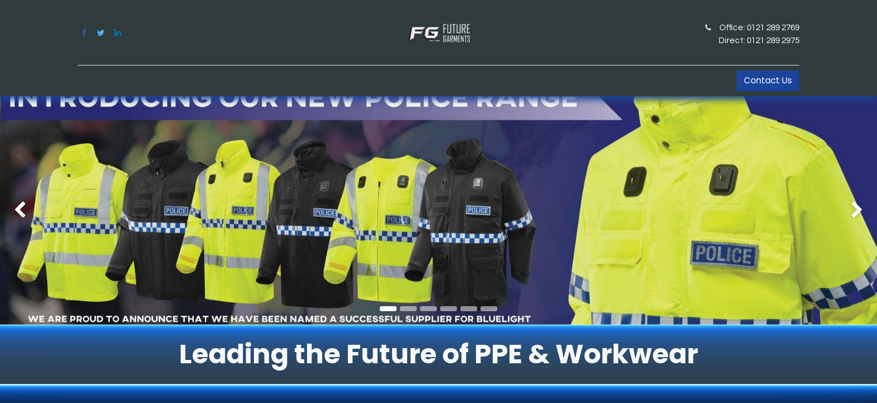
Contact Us (768, 80)
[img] (35, 210)
